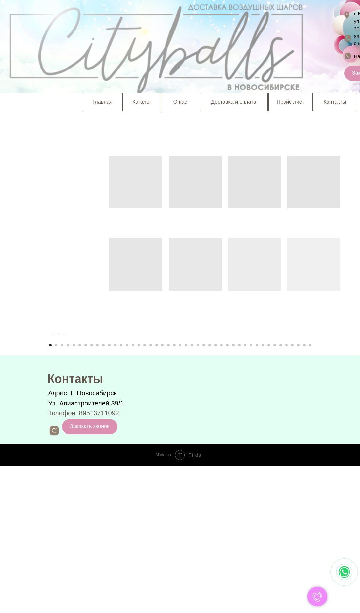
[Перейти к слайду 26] (198, 491)
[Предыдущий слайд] (52, 408)
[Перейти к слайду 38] (268, 491)
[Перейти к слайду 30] (221, 491)
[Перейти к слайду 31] (227, 491)
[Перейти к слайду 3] (62, 491)
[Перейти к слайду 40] (280, 491)
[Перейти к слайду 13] (121, 491)
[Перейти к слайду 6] (79, 491)
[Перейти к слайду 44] (304, 491)
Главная (103, 102)
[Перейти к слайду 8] (91, 491)
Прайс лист (290, 102)
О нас (180, 102)
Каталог (141, 102)
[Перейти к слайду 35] (251, 491)
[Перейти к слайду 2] (56, 491)
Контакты (334, 102)
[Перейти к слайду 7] (85, 491)
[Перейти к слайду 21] (168, 491)
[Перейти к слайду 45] (310, 491)
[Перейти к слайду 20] (162, 491)
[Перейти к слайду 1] (50, 491)
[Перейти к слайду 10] (103, 491)
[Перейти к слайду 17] (144, 491)
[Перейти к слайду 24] (186, 491)
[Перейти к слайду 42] (292, 491)
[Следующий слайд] (308, 408)
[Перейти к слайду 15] (133, 491)
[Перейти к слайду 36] (257, 491)
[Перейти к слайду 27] (203, 491)
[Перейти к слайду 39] (274, 491)
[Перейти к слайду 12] (115, 491)
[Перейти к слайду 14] (127, 491)
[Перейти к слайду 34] (245, 491)
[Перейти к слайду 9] (97, 491)
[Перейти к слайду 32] (233, 491)
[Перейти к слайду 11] (109, 491)
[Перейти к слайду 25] (192, 491)
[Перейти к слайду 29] (215, 491)
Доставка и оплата (233, 102)
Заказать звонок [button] (89, 573)
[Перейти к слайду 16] (139, 491)
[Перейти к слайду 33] (239, 491)
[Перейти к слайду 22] (174, 491)
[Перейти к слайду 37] (263, 491)
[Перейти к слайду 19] (156, 491)
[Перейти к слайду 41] (286, 491)
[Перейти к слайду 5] (74, 491)
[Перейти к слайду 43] (298, 491)
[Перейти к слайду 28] (209, 491)
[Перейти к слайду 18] (150, 491)
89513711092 (99, 559)
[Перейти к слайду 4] (68, 491)
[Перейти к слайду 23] (180, 491)
